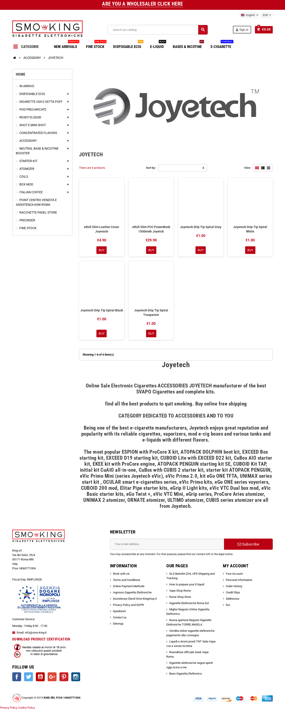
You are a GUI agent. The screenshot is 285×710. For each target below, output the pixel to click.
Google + (52, 676)
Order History (234, 586)
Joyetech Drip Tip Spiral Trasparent (151, 313)
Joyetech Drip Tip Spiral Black (101, 310)
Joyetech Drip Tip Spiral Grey (200, 227)
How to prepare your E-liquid (186, 584)
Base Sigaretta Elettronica (185, 673)
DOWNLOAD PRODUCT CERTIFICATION (41, 639)
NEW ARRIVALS (66, 45)
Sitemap (118, 623)
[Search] (158, 30)
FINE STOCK (96, 45)
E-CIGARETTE (222, 45)
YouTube (40, 676)
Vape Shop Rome (180, 590)
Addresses (232, 598)
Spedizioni (119, 611)
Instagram (75, 676)
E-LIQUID (158, 45)
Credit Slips (233, 592)
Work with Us (121, 573)
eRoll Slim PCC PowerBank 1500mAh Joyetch (151, 229)
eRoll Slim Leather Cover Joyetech (101, 229)
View (247, 167)
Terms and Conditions (126, 580)
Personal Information (239, 580)
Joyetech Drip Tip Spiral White (250, 229)
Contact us (119, 617)
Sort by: (151, 167)
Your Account (234, 573)
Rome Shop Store (180, 597)
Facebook (16, 676)
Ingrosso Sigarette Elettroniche (132, 592)
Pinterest (63, 676)
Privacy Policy (8, 707)
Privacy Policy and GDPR (128, 605)
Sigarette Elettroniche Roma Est (189, 603)
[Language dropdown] (249, 15)
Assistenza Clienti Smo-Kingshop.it (135, 598)
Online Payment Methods (129, 586)
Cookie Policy (26, 707)
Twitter (28, 676)
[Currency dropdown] (267, 15)
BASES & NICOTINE (188, 45)
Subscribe (248, 544)
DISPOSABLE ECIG (128, 45)
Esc (228, 605)
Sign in (242, 30)
